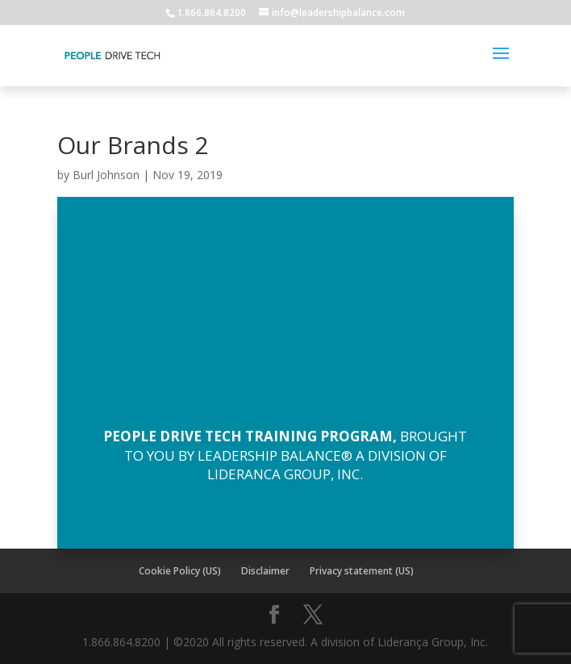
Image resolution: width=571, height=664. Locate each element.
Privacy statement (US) (362, 571)
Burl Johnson (106, 174)
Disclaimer (265, 571)
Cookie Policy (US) (180, 571)
